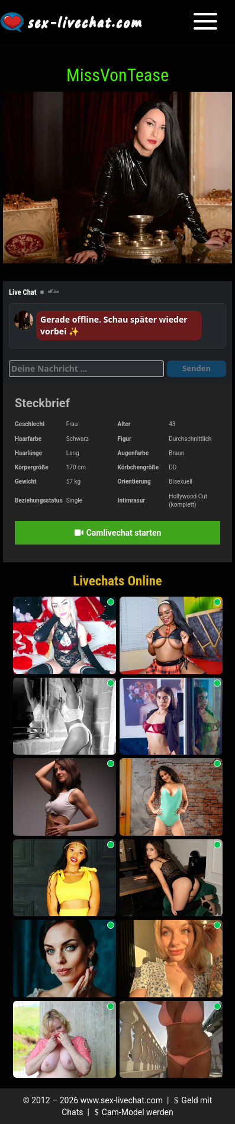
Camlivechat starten (118, 532)
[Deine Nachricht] (86, 368)
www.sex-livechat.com (122, 1100)
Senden (196, 368)
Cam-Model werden (132, 1112)
